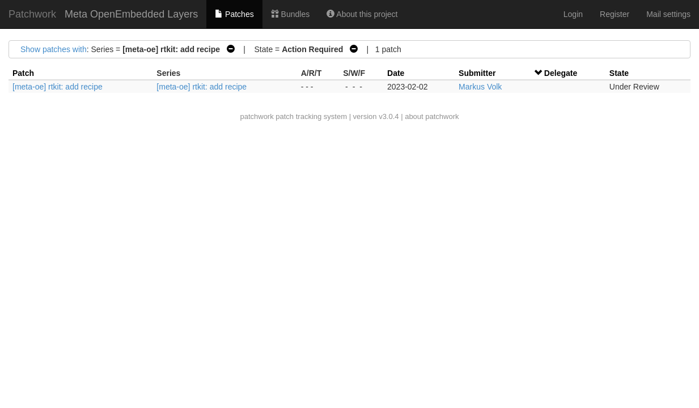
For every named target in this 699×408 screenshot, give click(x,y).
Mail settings (668, 14)
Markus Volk (480, 86)
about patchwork (432, 116)
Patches (234, 14)
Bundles (290, 14)
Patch (23, 73)
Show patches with (53, 49)
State (619, 73)
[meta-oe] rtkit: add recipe (57, 86)
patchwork (256, 116)
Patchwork (32, 14)
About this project (362, 14)
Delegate (560, 73)
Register (614, 14)
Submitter (477, 73)
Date (395, 73)
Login (573, 14)
